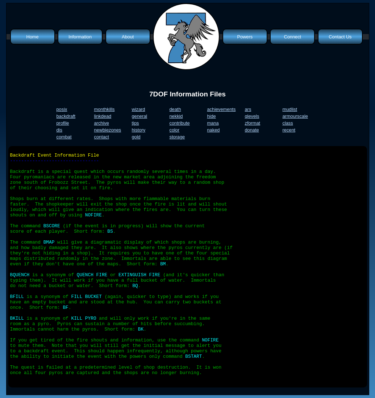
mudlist (290, 109)
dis (59, 130)
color (175, 130)
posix (62, 109)
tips (135, 123)
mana (213, 123)
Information (80, 37)
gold (136, 137)
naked (213, 130)
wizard (138, 109)
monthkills (104, 109)
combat (64, 137)
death (175, 109)
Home (32, 37)
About (128, 37)
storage (177, 137)
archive (101, 123)
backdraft (66, 116)
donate (252, 130)
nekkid (176, 116)
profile (63, 123)
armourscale (295, 116)
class (288, 123)
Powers (245, 37)
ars (248, 109)
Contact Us (340, 37)
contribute (180, 123)
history (139, 130)
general (139, 116)
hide (211, 116)
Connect (292, 37)
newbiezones (107, 130)
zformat (253, 123)
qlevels (252, 116)
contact (101, 137)
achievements (221, 109)
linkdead (103, 116)
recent (289, 130)
